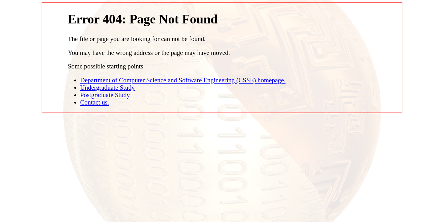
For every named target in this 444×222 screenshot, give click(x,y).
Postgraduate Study (105, 94)
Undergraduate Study (107, 87)
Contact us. (94, 102)
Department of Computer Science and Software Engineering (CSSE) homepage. (183, 80)
